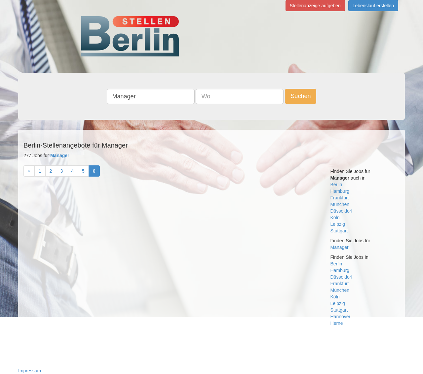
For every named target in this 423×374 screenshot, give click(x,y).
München (340, 204)
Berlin (336, 184)
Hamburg (340, 191)
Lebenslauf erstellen (373, 5)
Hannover (340, 316)
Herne (336, 323)
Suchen (300, 96)
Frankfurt (339, 197)
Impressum (29, 370)
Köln (335, 217)
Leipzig (337, 224)
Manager (339, 247)
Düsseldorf (341, 211)
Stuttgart (339, 230)
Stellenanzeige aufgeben (315, 5)
